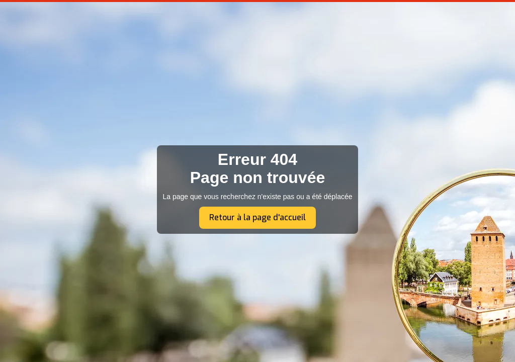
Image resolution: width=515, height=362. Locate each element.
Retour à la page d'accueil (257, 217)
